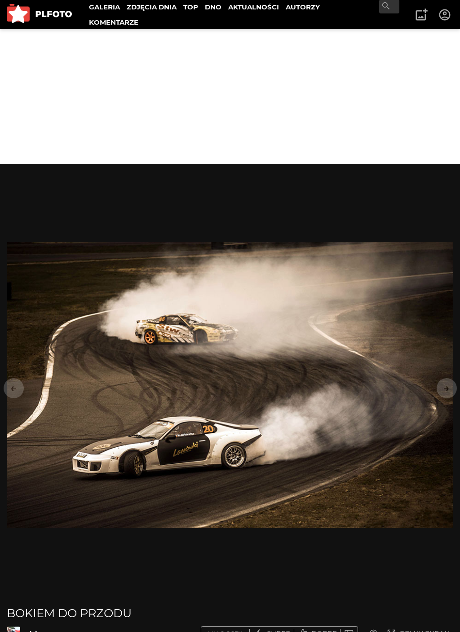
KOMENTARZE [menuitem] (113, 22)
